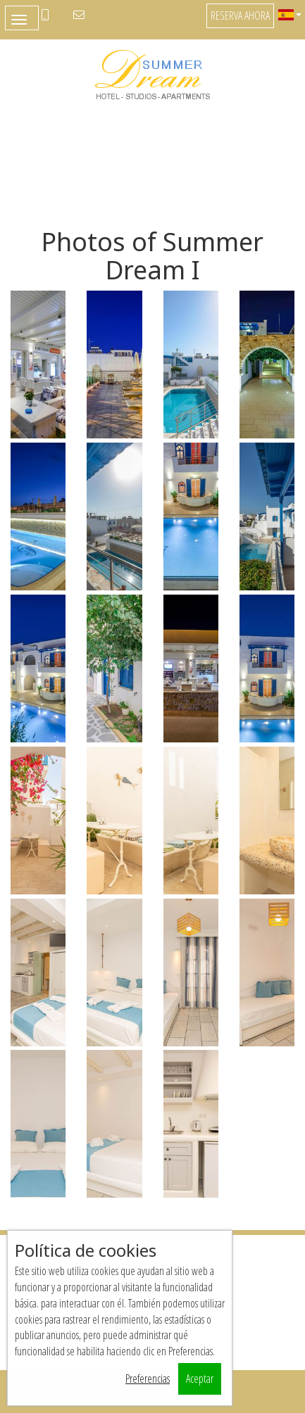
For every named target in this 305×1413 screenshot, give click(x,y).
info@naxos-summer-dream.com (94, 14)
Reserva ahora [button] (240, 15)
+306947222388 (60, 14)
